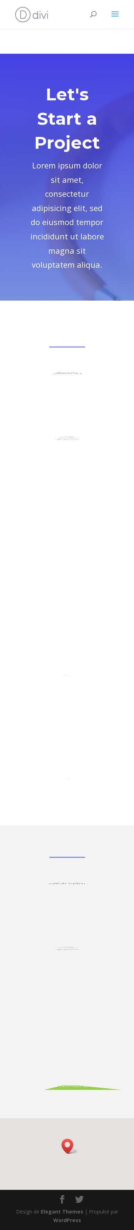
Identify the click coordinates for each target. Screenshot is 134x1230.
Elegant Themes (62, 1211)
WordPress (67, 1220)
